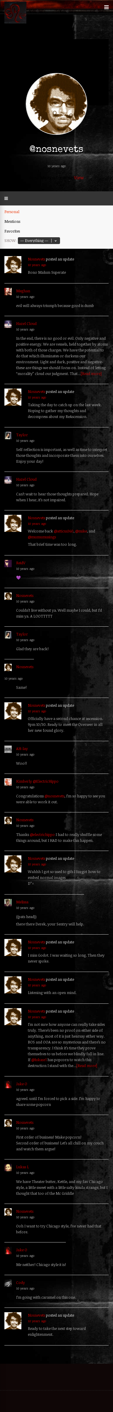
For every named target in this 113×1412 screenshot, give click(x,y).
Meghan (23, 290)
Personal (11, 211)
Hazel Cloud (26, 323)
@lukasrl (39, 1059)
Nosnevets (36, 259)
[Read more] (91, 373)
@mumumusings (42, 537)
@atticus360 (63, 531)
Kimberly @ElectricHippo (37, 781)
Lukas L (22, 1166)
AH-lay (22, 748)
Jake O (21, 1083)
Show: (10, 240)
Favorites (12, 231)
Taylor (22, 434)
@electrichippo (42, 834)
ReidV (20, 562)
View (79, 177)
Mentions (12, 221)
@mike (81, 531)
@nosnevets (54, 796)
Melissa (22, 902)
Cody (20, 1282)
